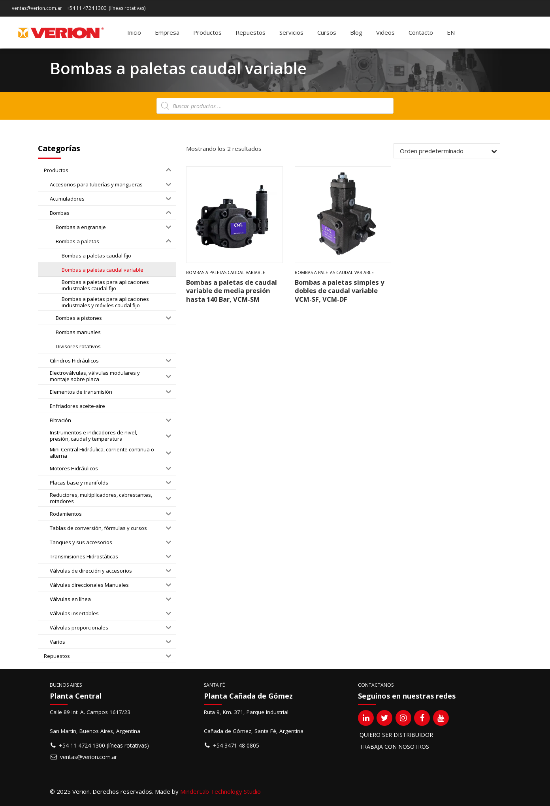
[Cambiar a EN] (451, 32)
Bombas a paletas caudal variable (225, 272)
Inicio (134, 32)
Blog (356, 32)
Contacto (421, 32)
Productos (207, 32)
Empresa (167, 32)
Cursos (326, 32)
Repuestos (250, 32)
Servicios (291, 32)
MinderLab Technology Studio (220, 791)
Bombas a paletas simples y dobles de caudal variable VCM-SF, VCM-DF (339, 291)
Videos (385, 32)
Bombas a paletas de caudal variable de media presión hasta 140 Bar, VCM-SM (231, 291)
